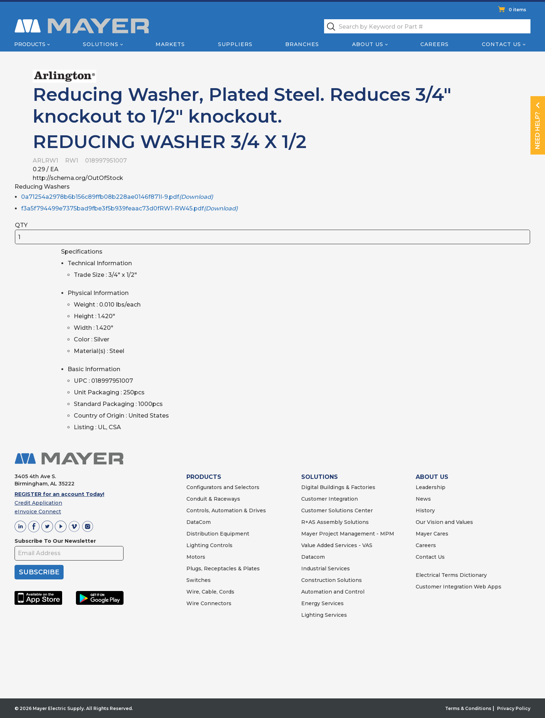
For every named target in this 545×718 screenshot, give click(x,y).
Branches (302, 44)
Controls (221, 545)
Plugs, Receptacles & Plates (223, 568)
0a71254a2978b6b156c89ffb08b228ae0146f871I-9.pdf (117, 196)
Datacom (313, 557)
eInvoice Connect (38, 511)
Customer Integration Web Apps (458, 586)
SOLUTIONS (319, 476)
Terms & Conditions (468, 708)
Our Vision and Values (444, 522)
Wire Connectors (208, 603)
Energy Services (322, 603)
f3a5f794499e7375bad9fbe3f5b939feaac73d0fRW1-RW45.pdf (129, 208)
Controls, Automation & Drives (226, 510)
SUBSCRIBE (39, 572)
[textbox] (427, 26)
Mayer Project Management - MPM (347, 533)
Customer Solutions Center (337, 510)
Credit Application (38, 503)
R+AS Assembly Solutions (335, 522)
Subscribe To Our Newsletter (55, 541)
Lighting (197, 545)
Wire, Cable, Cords (210, 591)
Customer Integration (329, 499)
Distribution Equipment (217, 533)
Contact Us (501, 44)
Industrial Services (325, 568)
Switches (198, 580)
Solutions (100, 44)
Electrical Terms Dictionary (451, 575)
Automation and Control (332, 591)
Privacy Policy (513, 708)
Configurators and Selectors (222, 487)
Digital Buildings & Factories (338, 487)
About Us (367, 44)
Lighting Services (324, 615)
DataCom (198, 522)
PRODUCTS (203, 476)
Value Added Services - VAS (336, 545)
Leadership (430, 487)
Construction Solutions (331, 580)
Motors (195, 557)
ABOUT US (432, 476)
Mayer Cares (432, 533)
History (425, 510)
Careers (434, 44)
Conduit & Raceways (213, 499)
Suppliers (235, 44)
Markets (170, 44)
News (423, 499)
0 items (517, 9)
